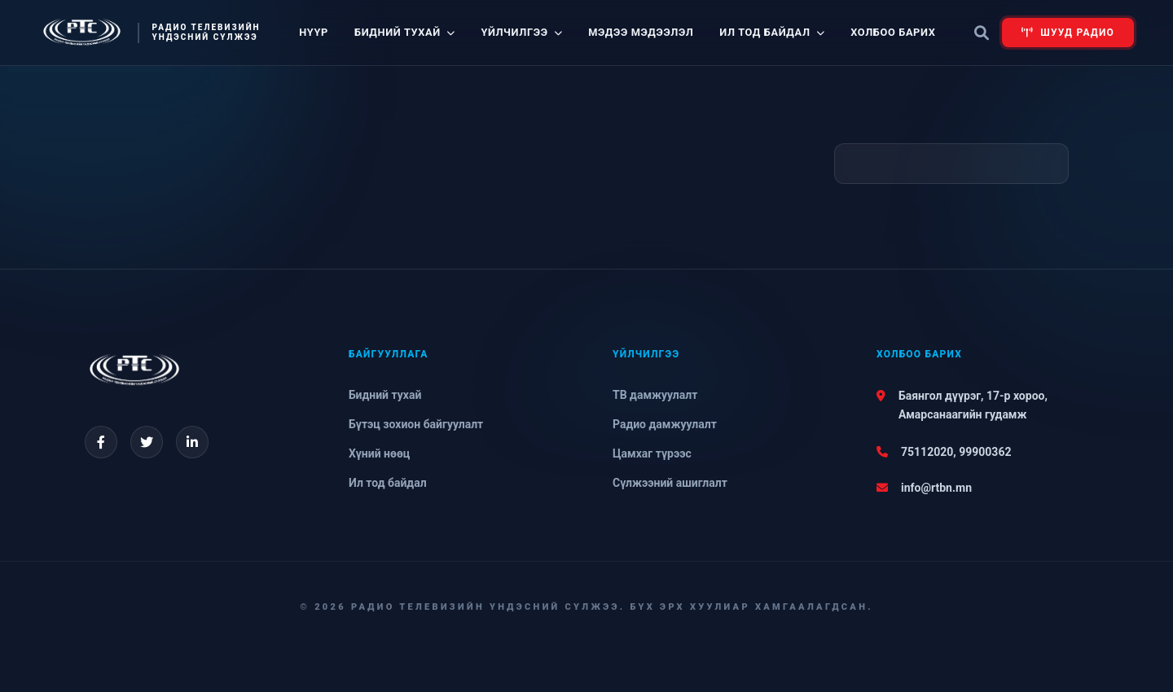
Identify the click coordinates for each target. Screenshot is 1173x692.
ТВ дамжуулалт (655, 394)
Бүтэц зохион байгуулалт (416, 424)
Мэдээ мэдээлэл (640, 32)
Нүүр (313, 32)
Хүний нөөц (379, 453)
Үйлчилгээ (521, 32)
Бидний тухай (404, 32)
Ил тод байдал (771, 32)
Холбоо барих (892, 32)
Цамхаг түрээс (652, 453)
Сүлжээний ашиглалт (670, 482)
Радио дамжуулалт (665, 424)
